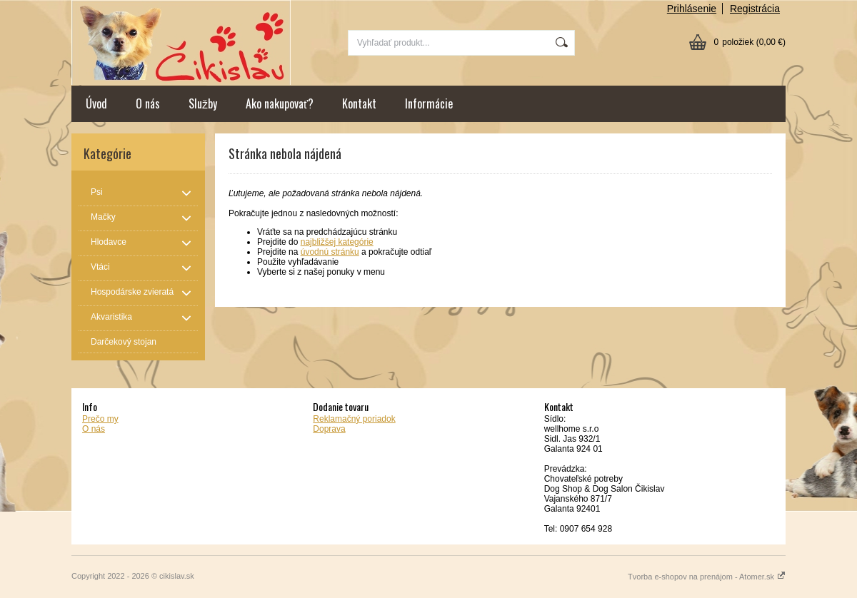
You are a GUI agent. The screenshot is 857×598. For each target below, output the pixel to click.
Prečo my (100, 419)
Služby (203, 103)
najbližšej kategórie (337, 242)
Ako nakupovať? (280, 103)
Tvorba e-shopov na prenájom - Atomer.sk (707, 576)
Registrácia (755, 8)
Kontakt (359, 103)
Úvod (96, 103)
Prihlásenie (691, 8)
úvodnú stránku (330, 252)
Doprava (329, 429)
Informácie (429, 103)
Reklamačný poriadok (354, 419)
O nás (148, 103)
